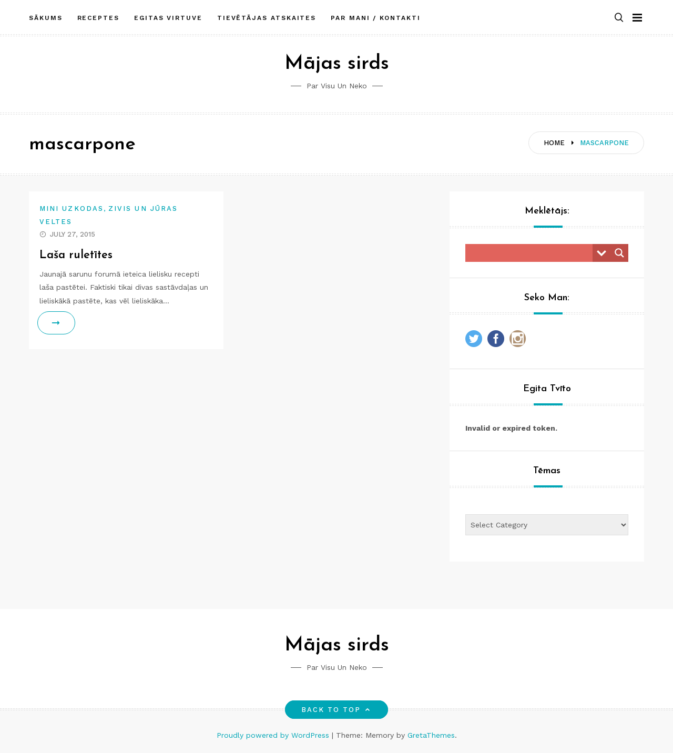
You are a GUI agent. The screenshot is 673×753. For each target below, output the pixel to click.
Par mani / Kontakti (375, 17)
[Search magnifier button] (619, 253)
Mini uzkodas (71, 208)
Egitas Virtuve (168, 17)
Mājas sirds (336, 64)
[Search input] (531, 253)
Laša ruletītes (76, 255)
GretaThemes (431, 735)
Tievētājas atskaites (266, 17)
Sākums (46, 17)
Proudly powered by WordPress (274, 735)
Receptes (98, 17)
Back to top (336, 710)
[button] (619, 17)
